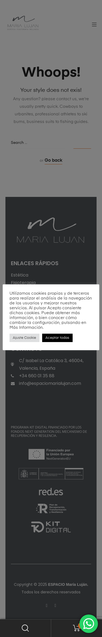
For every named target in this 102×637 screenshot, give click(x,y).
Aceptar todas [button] (57, 338)
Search (25, 628)
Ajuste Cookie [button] (24, 338)
